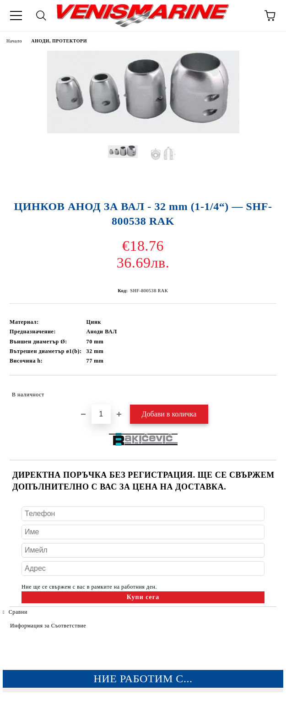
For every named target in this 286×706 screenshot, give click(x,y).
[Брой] (101, 414)
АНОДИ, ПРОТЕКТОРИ (59, 40)
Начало (14, 40)
